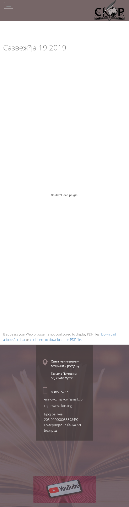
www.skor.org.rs (63, 405)
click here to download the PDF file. (56, 339)
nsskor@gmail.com (71, 399)
